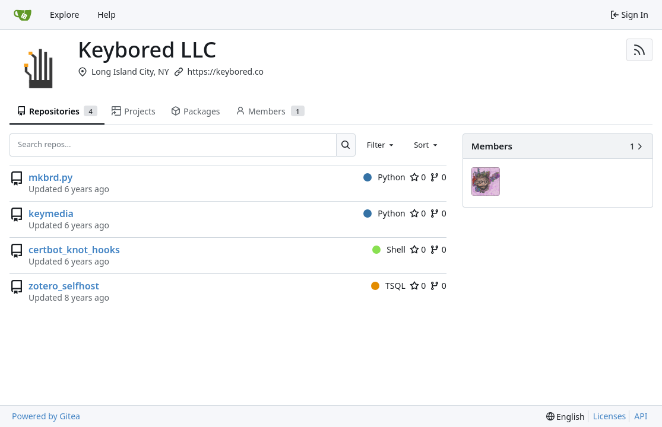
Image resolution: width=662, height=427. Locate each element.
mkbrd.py (50, 177)
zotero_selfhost (63, 286)
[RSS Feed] (639, 50)
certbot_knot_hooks (74, 250)
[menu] (565, 416)
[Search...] (346, 144)
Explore (64, 14)
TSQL (388, 285)
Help (106, 14)
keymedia (51, 213)
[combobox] (381, 144)
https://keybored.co (226, 71)
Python (384, 177)
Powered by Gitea (46, 416)
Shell (389, 249)
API (640, 416)
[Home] (22, 15)
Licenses (609, 416)
